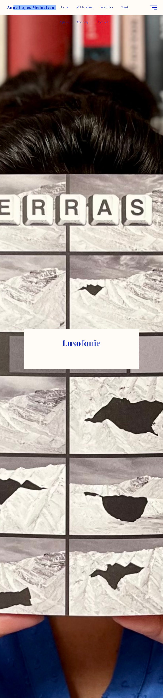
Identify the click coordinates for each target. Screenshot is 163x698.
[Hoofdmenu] (153, 8)
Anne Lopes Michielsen (31, 7)
